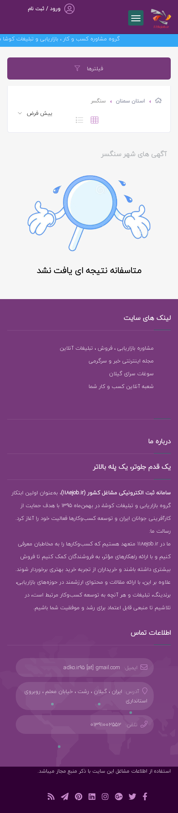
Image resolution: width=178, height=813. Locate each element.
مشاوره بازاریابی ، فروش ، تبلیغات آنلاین (107, 348)
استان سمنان (130, 101)
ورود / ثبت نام (44, 8)
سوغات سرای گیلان (131, 373)
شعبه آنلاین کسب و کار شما (121, 386)
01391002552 (105, 724)
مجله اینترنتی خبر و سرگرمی (121, 360)
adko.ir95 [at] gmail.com (91, 667)
